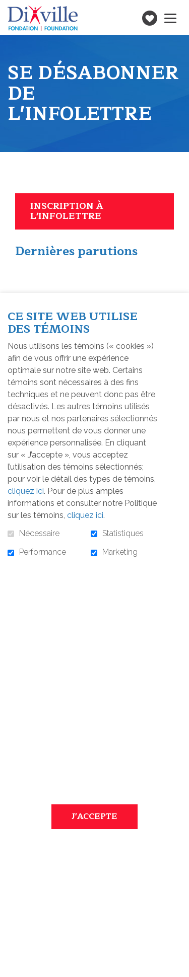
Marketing (120, 552)
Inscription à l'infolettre (66, 210)
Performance (42, 552)
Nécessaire (39, 533)
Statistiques (123, 533)
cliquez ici (26, 491)
